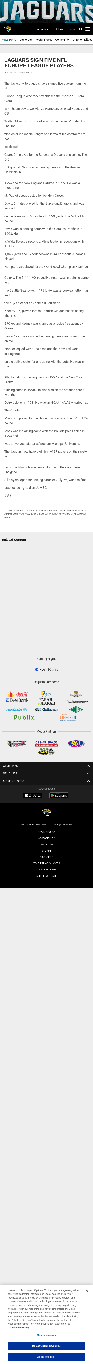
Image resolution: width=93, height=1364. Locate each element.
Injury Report (46, 795)
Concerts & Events (47, 930)
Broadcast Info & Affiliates (46, 1144)
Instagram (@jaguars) (46, 1182)
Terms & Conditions (46, 1243)
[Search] (80, 29)
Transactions (46, 788)
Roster (46, 781)
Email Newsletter (46, 1216)
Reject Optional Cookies (46, 1345)
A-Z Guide (47, 937)
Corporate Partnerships (46, 1229)
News (46, 1117)
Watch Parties (46, 900)
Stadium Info (46, 866)
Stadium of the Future (46, 917)
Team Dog (47, 842)
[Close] (87, 1291)
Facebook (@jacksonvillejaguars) (47, 1195)
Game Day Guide (46, 859)
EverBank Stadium (46, 951)
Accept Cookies (46, 1356)
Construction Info (46, 924)
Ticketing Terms (46, 1008)
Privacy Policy (46, 1236)
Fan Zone (46, 1039)
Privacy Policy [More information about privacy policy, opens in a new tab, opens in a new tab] (20, 1327)
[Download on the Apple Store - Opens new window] (32, 1274)
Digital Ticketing (46, 1015)
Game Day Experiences (46, 1060)
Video (46, 1131)
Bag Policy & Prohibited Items (46, 886)
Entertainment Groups (47, 1046)
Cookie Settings (46, 1334)
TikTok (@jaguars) (46, 1202)
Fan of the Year (46, 1073)
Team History (46, 829)
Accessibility (46, 944)
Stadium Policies (46, 958)
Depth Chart (46, 801)
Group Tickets (46, 995)
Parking (46, 873)
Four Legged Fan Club (46, 1087)
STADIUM (46, 910)
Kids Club (46, 1094)
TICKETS (46, 968)
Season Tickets (46, 988)
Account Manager (46, 974)
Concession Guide (46, 893)
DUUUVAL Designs (46, 1066)
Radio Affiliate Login (46, 1151)
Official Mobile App (46, 1168)
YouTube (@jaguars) (46, 1175)
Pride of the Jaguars (47, 835)
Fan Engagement (46, 1032)
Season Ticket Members (46, 1080)
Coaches (46, 808)
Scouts (46, 815)
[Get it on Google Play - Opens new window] (59, 1276)
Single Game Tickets (47, 981)
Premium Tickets (46, 1002)
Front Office (46, 822)
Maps (46, 880)
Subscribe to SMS (46, 1209)
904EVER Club (46, 1100)
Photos (46, 1124)
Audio (46, 1138)
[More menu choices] (87, 29)
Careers (46, 1223)
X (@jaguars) (46, 1188)
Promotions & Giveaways (46, 1053)
